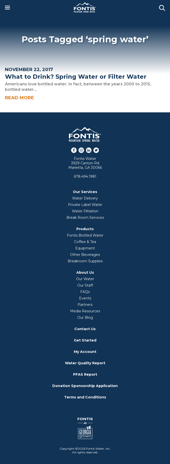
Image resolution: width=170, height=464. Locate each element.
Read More (19, 98)
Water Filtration (85, 211)
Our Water (85, 279)
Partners (85, 304)
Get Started (85, 340)
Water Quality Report (85, 363)
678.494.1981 (85, 176)
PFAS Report (85, 374)
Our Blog (85, 317)
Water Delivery (85, 198)
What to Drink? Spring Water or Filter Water (75, 76)
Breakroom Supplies (85, 261)
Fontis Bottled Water (85, 235)
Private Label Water (85, 204)
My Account (85, 351)
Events (85, 298)
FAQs (85, 292)
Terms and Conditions (85, 397)
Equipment (85, 248)
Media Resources (85, 311)
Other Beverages (85, 254)
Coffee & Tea (85, 242)
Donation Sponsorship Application (85, 386)
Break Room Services (85, 217)
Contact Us (85, 329)
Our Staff (85, 285)
